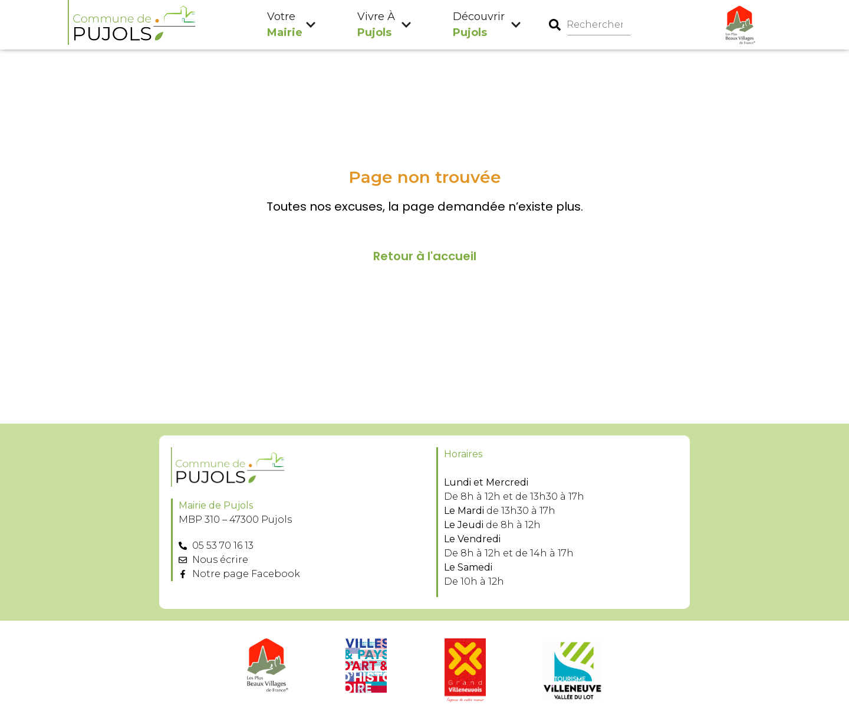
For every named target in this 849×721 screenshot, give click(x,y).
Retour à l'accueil (424, 256)
